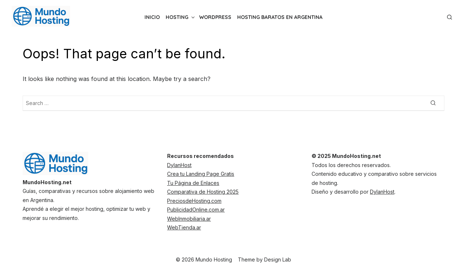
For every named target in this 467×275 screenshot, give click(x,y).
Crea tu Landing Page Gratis (200, 174)
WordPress (215, 17)
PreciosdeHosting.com (194, 201)
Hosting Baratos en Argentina (280, 17)
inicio (152, 17)
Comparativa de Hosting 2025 (203, 192)
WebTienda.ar (184, 227)
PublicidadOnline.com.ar (196, 209)
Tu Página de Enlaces (193, 183)
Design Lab (277, 259)
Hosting (177, 17)
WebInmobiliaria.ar (189, 219)
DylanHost (179, 165)
